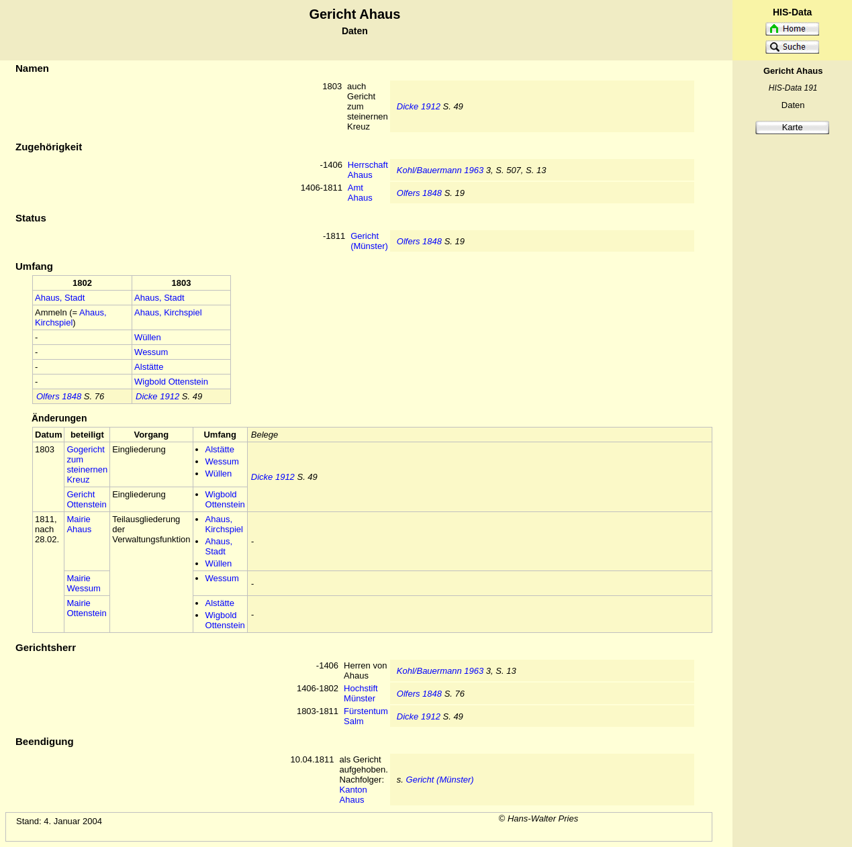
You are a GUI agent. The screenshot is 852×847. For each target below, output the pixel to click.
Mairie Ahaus (78, 524)
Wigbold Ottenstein (171, 382)
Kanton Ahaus (353, 795)
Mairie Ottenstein (86, 608)
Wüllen (147, 337)
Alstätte (148, 367)
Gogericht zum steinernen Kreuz (86, 464)
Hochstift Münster (361, 693)
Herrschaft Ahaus (368, 170)
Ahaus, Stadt (60, 298)
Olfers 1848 (419, 193)
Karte (792, 127)
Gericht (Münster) (369, 241)
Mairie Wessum (83, 583)
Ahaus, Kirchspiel (71, 317)
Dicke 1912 (418, 106)
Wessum (151, 352)
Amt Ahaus (360, 193)
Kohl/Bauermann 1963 (440, 170)
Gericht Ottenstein (86, 499)
